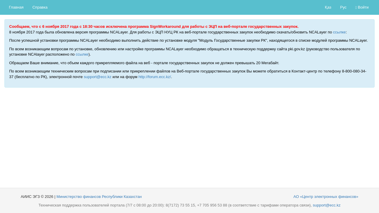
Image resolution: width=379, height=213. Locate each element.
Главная (16, 7)
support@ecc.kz (97, 77)
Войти (362, 7)
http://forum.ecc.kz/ (155, 77)
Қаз (328, 7)
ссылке (339, 32)
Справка (39, 7)
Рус (343, 7)
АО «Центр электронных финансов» (325, 196)
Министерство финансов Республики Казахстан (99, 196)
